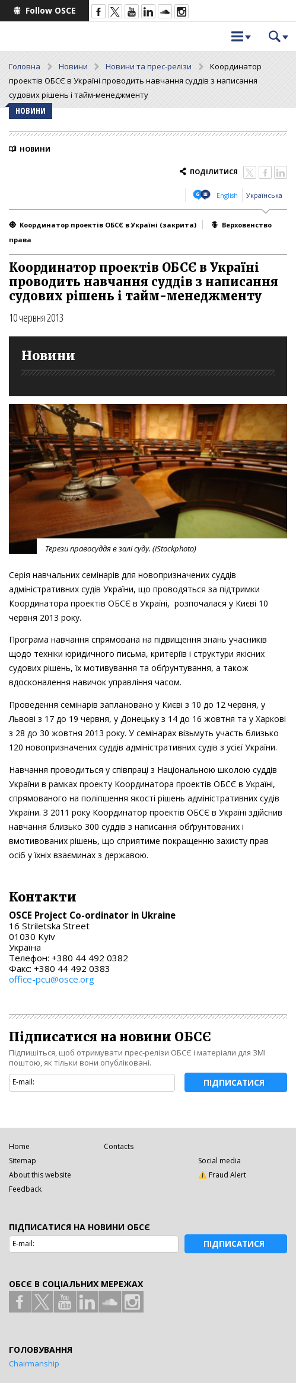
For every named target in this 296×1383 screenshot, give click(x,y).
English (227, 195)
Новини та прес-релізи (149, 66)
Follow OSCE (51, 10)
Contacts (118, 1146)
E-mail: (23, 1082)
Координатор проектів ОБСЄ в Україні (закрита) (108, 224)
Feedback (25, 1189)
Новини (73, 66)
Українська (264, 195)
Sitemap (22, 1161)
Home (19, 1146)
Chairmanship (34, 1363)
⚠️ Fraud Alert (222, 1175)
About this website (40, 1175)
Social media (219, 1161)
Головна (24, 66)
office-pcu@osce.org (51, 979)
